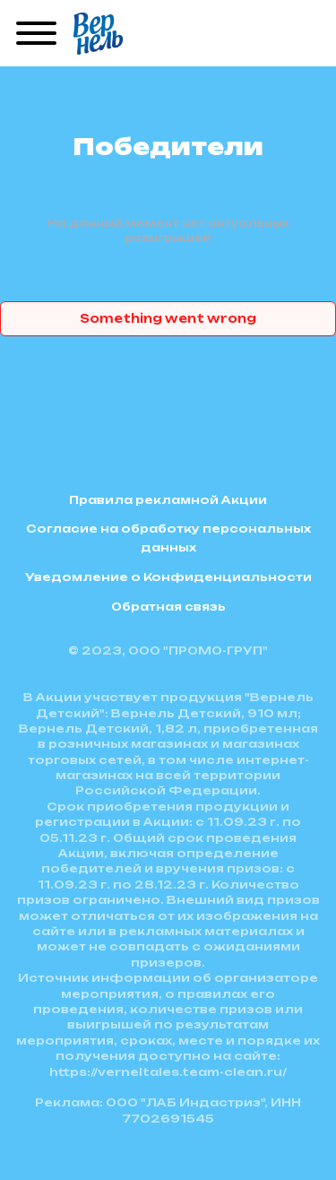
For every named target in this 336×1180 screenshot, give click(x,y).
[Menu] (36, 33)
